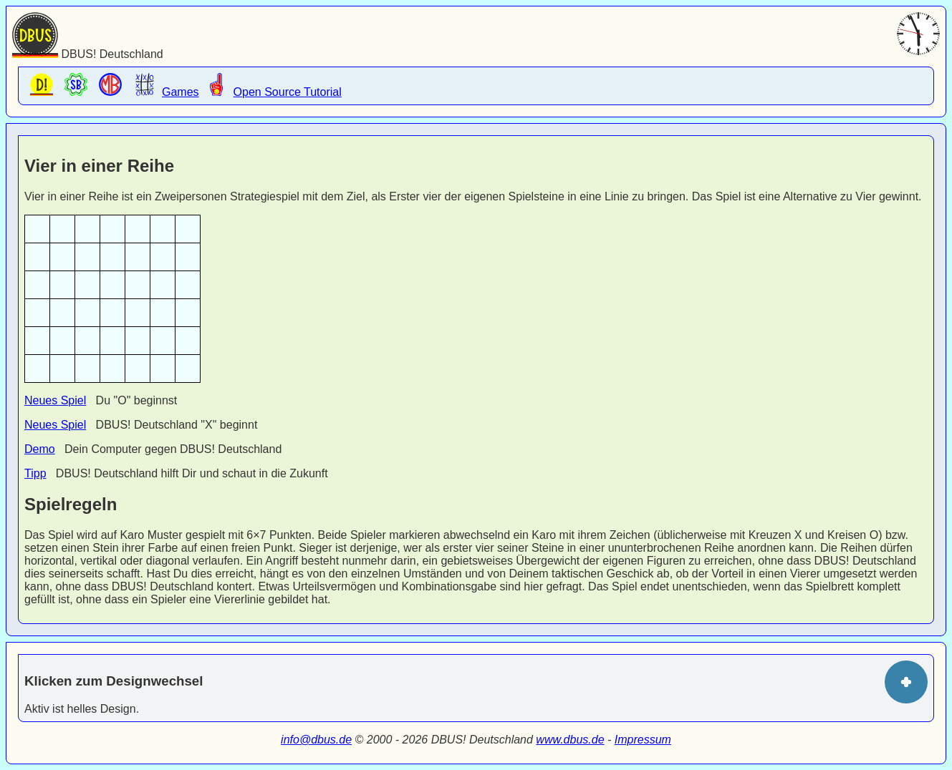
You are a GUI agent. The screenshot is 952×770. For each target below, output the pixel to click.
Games (163, 85)
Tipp (35, 473)
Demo (39, 449)
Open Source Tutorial (270, 85)
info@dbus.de (316, 740)
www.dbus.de (570, 740)
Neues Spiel (55, 400)
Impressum (643, 740)
